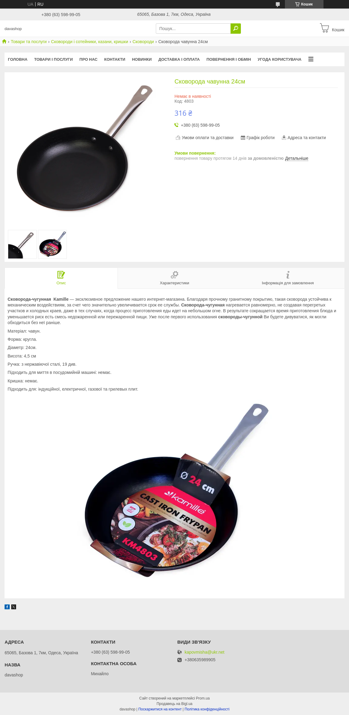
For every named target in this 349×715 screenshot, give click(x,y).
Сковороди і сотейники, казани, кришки (89, 41)
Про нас (89, 59)
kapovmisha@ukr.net (204, 652)
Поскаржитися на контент (159, 709)
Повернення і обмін (229, 59)
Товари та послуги (28, 41)
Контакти (114, 59)
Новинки (142, 59)
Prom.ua (203, 698)
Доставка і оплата (179, 59)
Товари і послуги (53, 59)
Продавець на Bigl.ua (174, 704)
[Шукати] (236, 28)
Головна (17, 59)
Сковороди (143, 41)
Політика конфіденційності (207, 709)
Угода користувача (279, 59)
